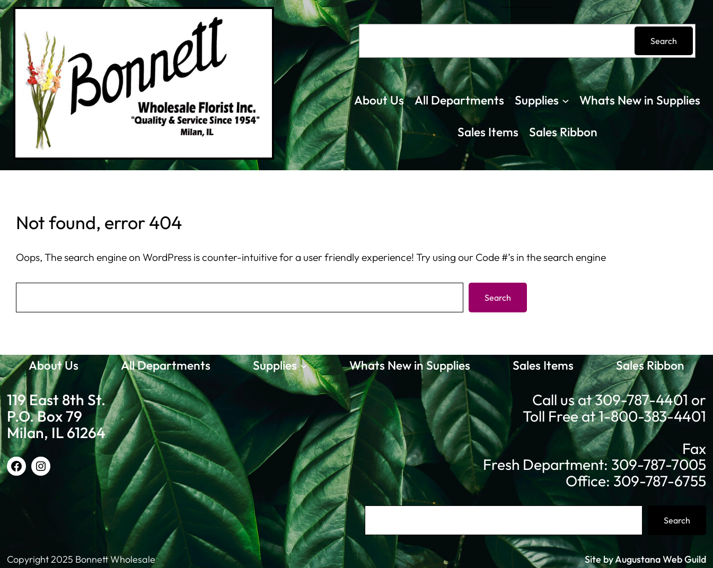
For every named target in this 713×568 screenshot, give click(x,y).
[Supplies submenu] (565, 100)
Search (663, 41)
